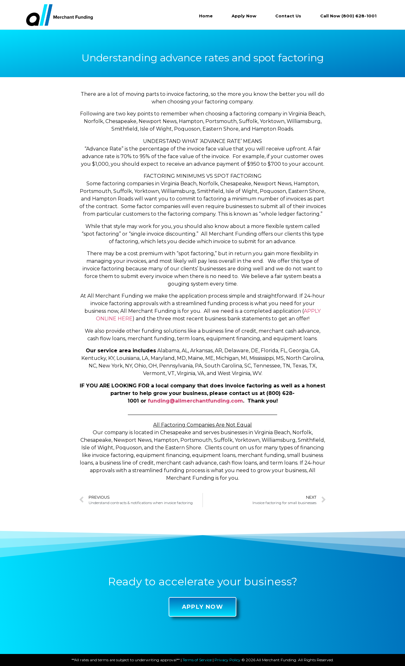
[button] (203, 607)
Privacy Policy (227, 659)
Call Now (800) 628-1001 (348, 15)
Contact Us (288, 15)
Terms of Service (197, 659)
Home (206, 15)
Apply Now (244, 15)
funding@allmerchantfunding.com (195, 401)
